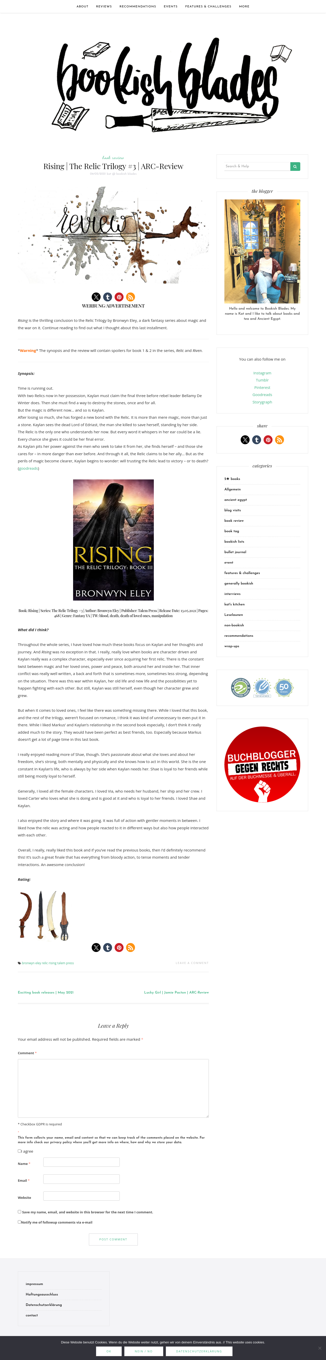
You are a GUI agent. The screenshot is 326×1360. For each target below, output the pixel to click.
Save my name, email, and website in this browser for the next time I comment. (87, 1212)
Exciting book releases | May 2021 (46, 993)
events (171, 6)
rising (53, 963)
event (228, 563)
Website (24, 1197)
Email (24, 1180)
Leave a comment (192, 963)
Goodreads (262, 394)
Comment (27, 1053)
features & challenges (208, 6)
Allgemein (232, 489)
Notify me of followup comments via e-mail (55, 1222)
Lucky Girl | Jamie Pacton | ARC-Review (176, 993)
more (244, 6)
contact (32, 1315)
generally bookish (238, 584)
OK (108, 1351)
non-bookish (234, 625)
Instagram (262, 372)
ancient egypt (235, 500)
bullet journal (235, 552)
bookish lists (234, 542)
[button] (96, 297)
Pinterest (262, 387)
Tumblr (262, 380)
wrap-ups (231, 646)
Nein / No (144, 1351)
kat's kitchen (234, 604)
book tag (231, 531)
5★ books (232, 479)
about (82, 6)
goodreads (28, 468)
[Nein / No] (319, 1348)
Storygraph (262, 401)
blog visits (232, 510)
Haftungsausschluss (42, 1295)
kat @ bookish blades (122, 173)
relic (45, 963)
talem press (65, 963)
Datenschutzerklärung (44, 1305)
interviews (232, 594)
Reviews (104, 6)
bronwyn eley (31, 963)
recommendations (137, 6)
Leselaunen (233, 615)
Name (24, 1163)
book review (113, 157)
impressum (34, 1284)
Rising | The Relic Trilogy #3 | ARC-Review (113, 166)
